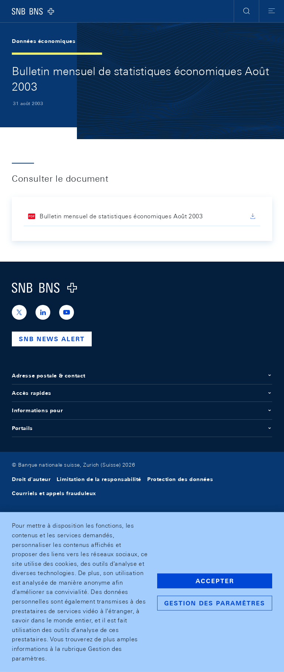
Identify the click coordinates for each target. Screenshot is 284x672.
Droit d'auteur (31, 479)
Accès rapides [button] (142, 393)
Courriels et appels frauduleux (54, 493)
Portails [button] (142, 428)
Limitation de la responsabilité (99, 479)
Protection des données (180, 479)
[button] (246, 11)
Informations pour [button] (142, 410)
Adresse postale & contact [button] (142, 376)
